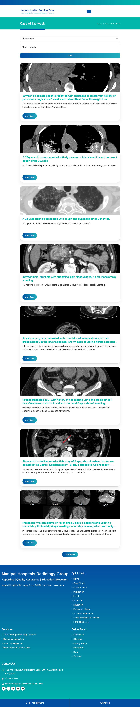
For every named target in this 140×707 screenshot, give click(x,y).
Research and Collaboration (16, 647)
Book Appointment (35, 703)
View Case (29, 116)
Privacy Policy (80, 643)
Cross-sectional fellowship (86, 617)
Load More (70, 554)
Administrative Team (83, 613)
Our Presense (80, 587)
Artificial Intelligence (13, 643)
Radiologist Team (81, 609)
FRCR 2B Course (81, 622)
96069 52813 (11, 678)
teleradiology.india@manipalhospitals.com (24, 684)
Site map (77, 639)
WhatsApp (105, 703)
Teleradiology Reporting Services (19, 634)
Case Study (79, 583)
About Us (77, 600)
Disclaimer (78, 647)
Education (78, 605)
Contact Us (78, 634)
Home (99, 24)
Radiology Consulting (13, 639)
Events (76, 596)
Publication (78, 592)
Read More (59, 585)
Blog (75, 652)
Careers (77, 656)
